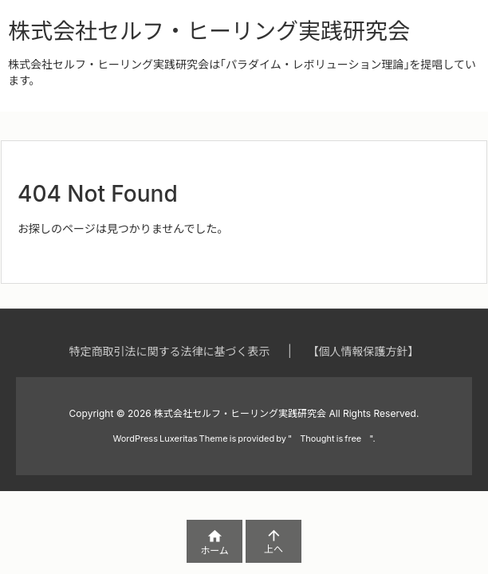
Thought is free (330, 438)
